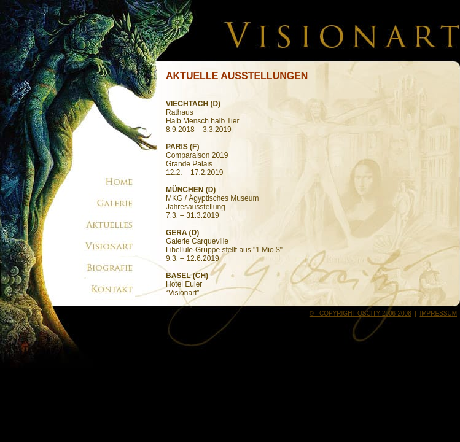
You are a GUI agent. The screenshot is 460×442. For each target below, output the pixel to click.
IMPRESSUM (438, 313)
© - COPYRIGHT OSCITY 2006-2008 (360, 313)
